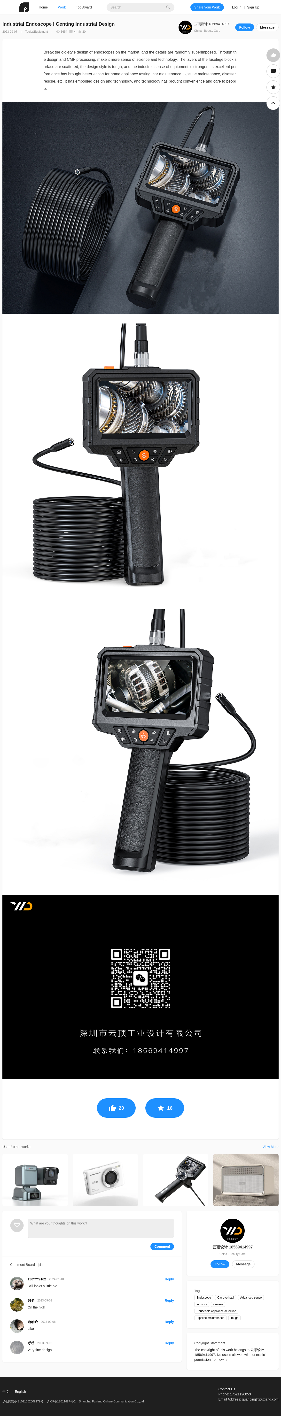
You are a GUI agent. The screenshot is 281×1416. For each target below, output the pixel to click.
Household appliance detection (216, 1311)
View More (271, 1147)
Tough (235, 1318)
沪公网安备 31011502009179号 (23, 1401)
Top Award (84, 7)
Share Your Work (207, 7)
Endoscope (203, 1297)
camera (218, 1304)
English (20, 1391)
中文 (5, 1391)
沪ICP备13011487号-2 (61, 1401)
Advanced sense (251, 1297)
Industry (201, 1304)
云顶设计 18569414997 (211, 24)
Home (43, 7)
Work (62, 7)
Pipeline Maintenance (210, 1318)
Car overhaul (225, 1297)
